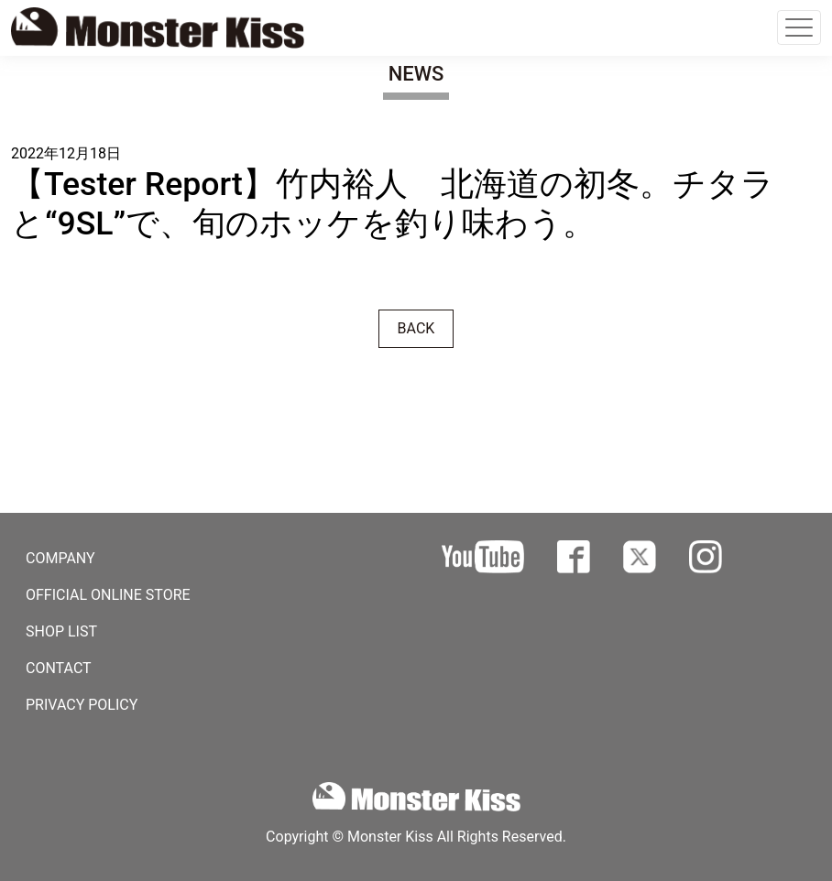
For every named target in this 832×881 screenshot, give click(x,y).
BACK (416, 328)
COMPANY (60, 558)
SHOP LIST (61, 631)
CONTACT (59, 668)
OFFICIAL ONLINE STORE (108, 595)
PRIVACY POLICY (81, 704)
